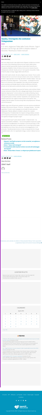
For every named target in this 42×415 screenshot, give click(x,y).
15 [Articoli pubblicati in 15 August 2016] (5, 321)
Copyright (36, 394)
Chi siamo (4, 394)
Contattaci (21, 397)
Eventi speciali (25, 54)
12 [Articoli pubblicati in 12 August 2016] (26, 318)
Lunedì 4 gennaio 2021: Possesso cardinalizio (12, 356)
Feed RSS (21, 336)
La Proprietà (19, 394)
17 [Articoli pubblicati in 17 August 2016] (15, 321)
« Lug (4, 329)
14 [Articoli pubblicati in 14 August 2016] (36, 318)
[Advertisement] (21, 229)
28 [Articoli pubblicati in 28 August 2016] (36, 324)
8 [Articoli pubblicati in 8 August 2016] (5, 318)
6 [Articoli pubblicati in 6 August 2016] (31, 316)
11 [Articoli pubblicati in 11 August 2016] (21, 318)
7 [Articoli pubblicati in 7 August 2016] (36, 316)
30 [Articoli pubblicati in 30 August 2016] (10, 326)
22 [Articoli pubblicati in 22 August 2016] (5, 324)
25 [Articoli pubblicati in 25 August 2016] (21, 324)
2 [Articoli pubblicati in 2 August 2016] (10, 316)
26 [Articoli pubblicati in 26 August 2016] (26, 324)
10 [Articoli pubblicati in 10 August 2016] (15, 318)
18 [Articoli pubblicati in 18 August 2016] (21, 321)
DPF (9, 394)
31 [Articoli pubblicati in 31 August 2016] (15, 326)
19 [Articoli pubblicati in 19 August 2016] (26, 321)
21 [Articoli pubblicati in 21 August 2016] (36, 321)
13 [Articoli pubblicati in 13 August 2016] (31, 318)
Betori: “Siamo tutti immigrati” (12, 145)
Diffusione (13, 394)
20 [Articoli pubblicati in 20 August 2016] (31, 321)
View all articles (5, 172)
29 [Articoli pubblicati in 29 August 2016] (5, 326)
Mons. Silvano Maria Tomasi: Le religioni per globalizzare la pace (22, 150)
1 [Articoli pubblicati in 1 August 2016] (5, 316)
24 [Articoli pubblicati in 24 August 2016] (15, 324)
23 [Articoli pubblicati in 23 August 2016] (10, 324)
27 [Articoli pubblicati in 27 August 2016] (31, 324)
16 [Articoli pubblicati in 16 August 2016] (10, 321)
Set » (6, 329)
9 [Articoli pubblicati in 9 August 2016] (10, 318)
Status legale (30, 394)
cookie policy (34, 7)
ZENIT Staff (17, 54)
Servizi (24, 394)
